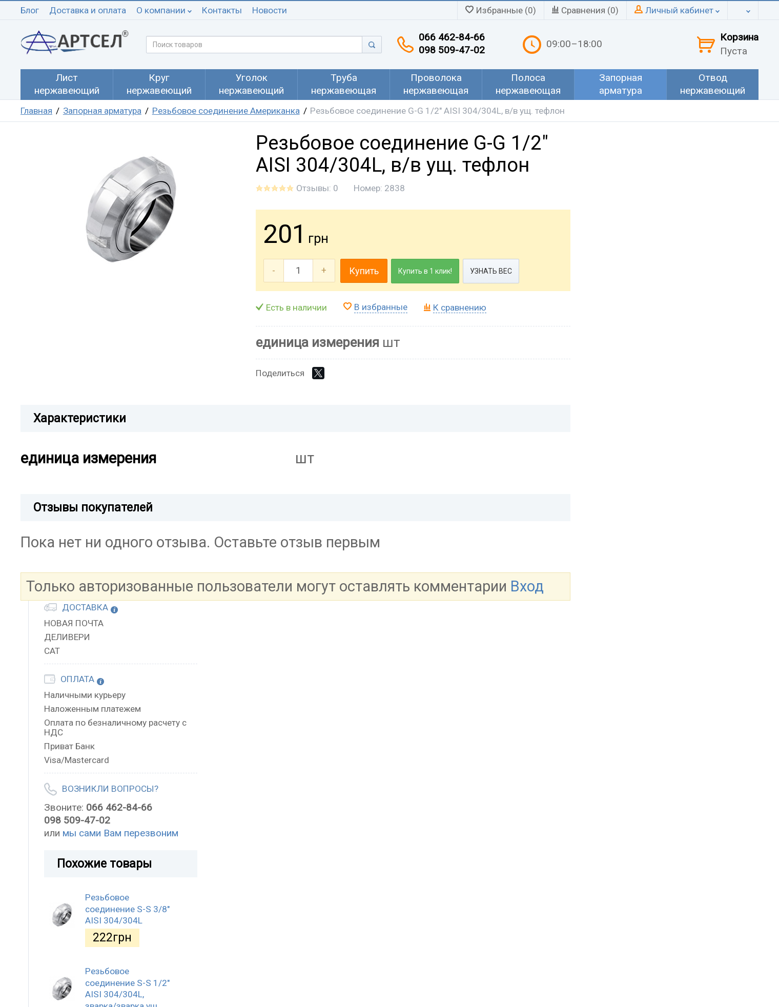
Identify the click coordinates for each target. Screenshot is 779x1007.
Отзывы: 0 (317, 188)
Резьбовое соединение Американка (226, 111)
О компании (164, 10)
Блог (29, 10)
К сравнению (459, 307)
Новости (269, 10)
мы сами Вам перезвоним (120, 833)
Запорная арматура (102, 111)
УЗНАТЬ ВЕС (491, 271)
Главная (36, 111)
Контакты (222, 10)
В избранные (380, 307)
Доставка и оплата (87, 10)
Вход (527, 586)
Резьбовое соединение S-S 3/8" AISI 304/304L (127, 909)
